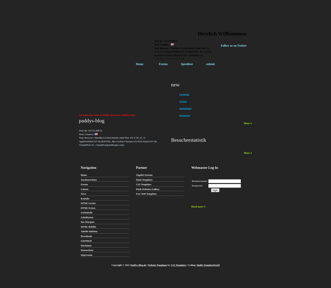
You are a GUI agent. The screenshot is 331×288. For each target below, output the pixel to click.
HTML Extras (88, 208)
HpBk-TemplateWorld (208, 265)
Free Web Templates (146, 193)
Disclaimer (86, 245)
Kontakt (85, 198)
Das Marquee (88, 222)
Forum (163, 64)
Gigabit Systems (144, 175)
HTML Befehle (88, 226)
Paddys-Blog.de (138, 265)
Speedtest (187, 64)
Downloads (86, 236)
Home (139, 64)
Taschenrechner (89, 179)
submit (210, 64)
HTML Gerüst (88, 203)
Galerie (84, 189)
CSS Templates (143, 184)
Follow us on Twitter (233, 45)
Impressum (86, 255)
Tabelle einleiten (89, 231)
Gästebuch (86, 240)
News (83, 193)
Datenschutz (87, 250)
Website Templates (157, 265)
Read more (198, 206)
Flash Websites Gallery (148, 189)
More (248, 123)
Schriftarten (87, 217)
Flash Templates (144, 179)
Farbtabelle (87, 212)
